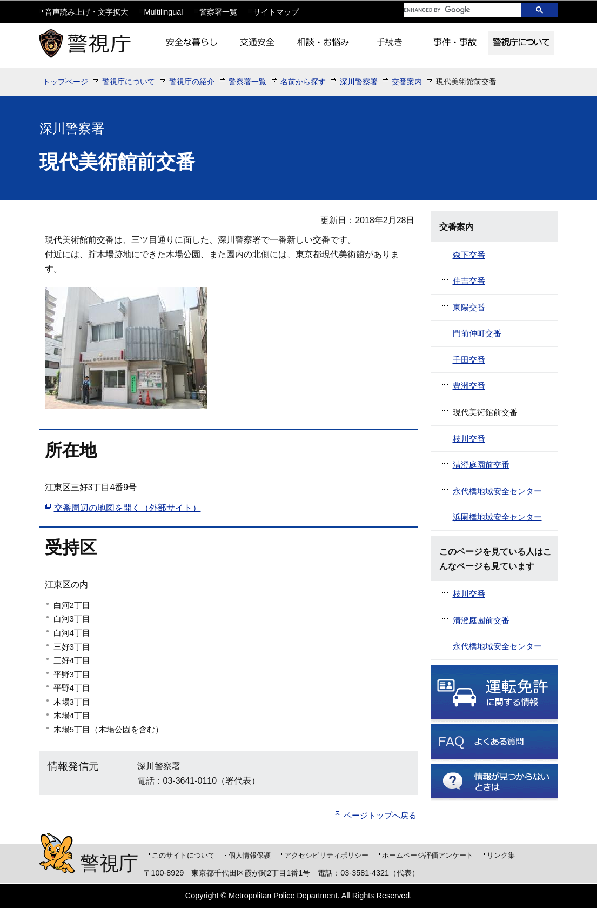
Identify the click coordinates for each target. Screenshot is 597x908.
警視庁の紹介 (191, 81)
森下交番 (469, 254)
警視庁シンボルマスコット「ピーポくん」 (57, 853)
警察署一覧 (218, 12)
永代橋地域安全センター (497, 491)
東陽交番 (469, 307)
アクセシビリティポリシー (326, 855)
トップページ (65, 81)
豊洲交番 (469, 385)
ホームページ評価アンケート (427, 855)
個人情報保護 (250, 855)
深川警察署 (359, 81)
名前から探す (303, 81)
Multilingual (163, 12)
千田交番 (469, 359)
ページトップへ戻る (380, 815)
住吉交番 (469, 280)
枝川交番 (469, 438)
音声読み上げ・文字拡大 (86, 12)
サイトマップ (276, 12)
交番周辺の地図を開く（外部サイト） (127, 507)
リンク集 (501, 855)
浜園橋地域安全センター (497, 517)
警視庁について (128, 81)
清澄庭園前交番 (481, 464)
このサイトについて (183, 855)
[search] (454, 10)
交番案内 (407, 81)
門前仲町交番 (477, 333)
